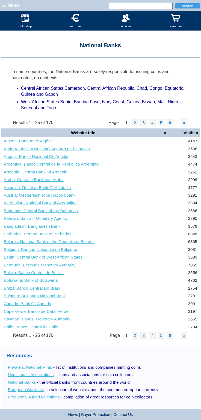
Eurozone (75, 21)
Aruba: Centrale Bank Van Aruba (34, 179)
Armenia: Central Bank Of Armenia (35, 172)
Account (125, 21)
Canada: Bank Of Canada (27, 303)
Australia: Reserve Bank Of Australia (37, 187)
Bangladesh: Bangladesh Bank (32, 226)
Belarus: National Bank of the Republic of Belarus (49, 241)
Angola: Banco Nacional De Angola (36, 156)
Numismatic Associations (31, 374)
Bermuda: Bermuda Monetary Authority (40, 265)
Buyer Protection (95, 414)
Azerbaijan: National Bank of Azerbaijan (40, 202)
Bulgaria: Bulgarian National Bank (35, 295)
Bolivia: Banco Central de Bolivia (34, 272)
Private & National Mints (30, 367)
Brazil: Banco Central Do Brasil (32, 288)
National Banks (22, 382)
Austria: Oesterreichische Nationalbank (40, 195)
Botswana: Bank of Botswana (31, 280)
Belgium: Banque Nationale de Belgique (40, 249)
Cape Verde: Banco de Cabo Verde (36, 311)
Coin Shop (25, 21)
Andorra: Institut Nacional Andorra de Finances (47, 148)
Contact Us (123, 414)
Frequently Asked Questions (34, 397)
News (73, 414)
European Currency (26, 389)
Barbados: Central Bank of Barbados (37, 234)
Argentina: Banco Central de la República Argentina (51, 164)
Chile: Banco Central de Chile (31, 327)
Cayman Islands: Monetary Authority (37, 319)
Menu (13, 5)
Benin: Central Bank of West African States (43, 257)
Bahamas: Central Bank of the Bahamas (41, 210)
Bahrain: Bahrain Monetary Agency (36, 218)
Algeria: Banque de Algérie (28, 141)
